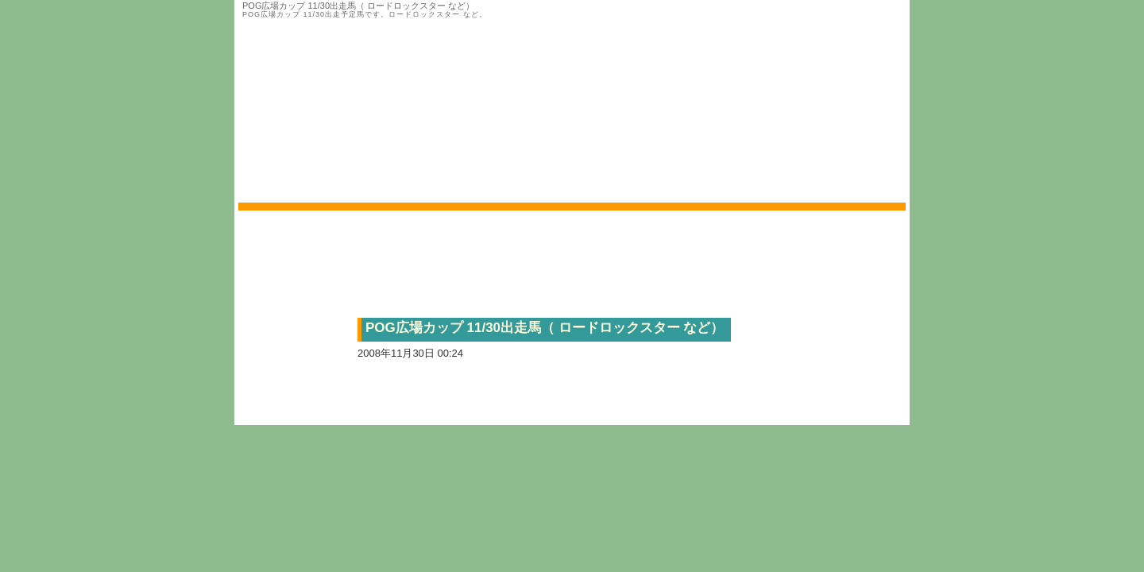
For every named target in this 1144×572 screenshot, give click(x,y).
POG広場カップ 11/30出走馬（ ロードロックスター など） (545, 327)
